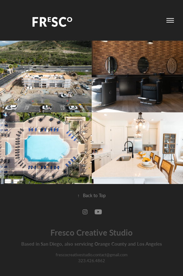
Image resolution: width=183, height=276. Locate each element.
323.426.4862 (91, 260)
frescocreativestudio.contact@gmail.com (92, 254)
